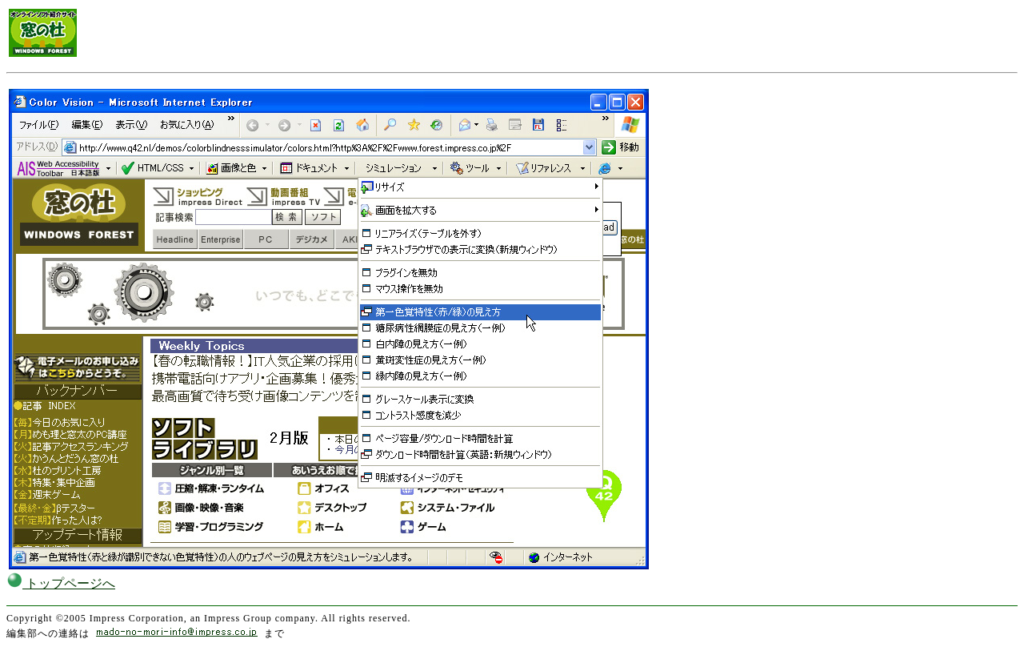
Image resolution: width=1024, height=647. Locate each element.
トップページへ (60, 583)
